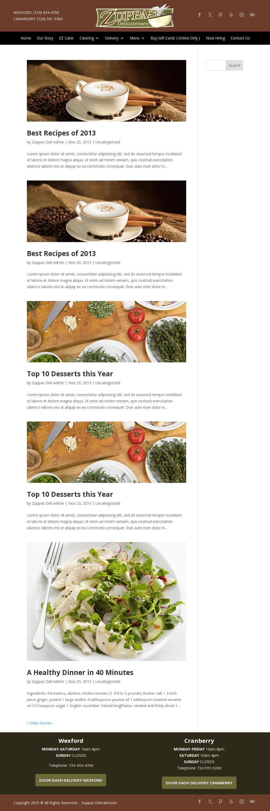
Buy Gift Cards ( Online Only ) (175, 38)
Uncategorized (107, 141)
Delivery (112, 38)
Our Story (45, 38)
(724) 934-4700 (46, 12)
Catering (87, 38)
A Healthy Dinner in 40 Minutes (80, 672)
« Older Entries (39, 722)
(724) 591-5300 (50, 18)
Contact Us (240, 38)
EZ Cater (66, 38)
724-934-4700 (81, 765)
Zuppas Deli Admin (48, 141)
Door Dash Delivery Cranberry (199, 782)
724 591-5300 (209, 767)
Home (26, 38)
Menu (134, 38)
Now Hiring (215, 38)
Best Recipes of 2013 (61, 133)
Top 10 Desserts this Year (70, 373)
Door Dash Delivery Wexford (70, 780)
